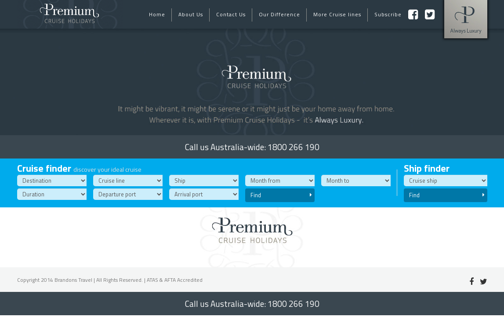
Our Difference (279, 14)
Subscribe (388, 14)
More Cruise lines (337, 14)
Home (157, 14)
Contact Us (231, 14)
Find (281, 195)
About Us (190, 14)
